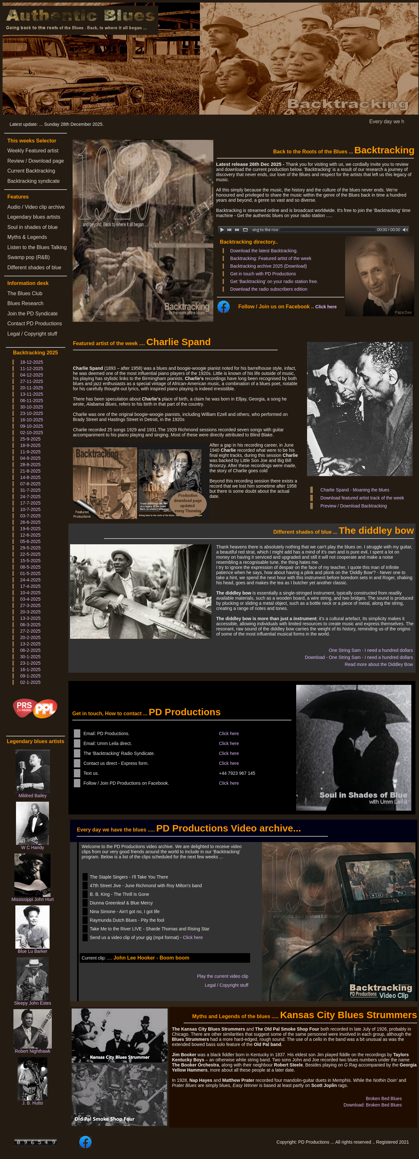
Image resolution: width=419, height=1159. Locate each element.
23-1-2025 (30, 663)
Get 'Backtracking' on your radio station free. (274, 281)
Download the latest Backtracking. (264, 250)
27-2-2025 (30, 631)
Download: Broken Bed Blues (373, 1104)
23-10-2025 (31, 413)
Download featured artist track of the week (362, 497)
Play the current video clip (222, 976)
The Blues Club (24, 293)
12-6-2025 (30, 535)
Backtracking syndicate (33, 181)
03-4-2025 (30, 599)
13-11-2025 (31, 394)
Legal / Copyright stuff (32, 333)
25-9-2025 (30, 439)
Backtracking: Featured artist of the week (271, 258)
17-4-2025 (30, 586)
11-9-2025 (30, 451)
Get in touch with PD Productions (263, 273)
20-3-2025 (30, 611)
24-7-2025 (30, 496)
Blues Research (25, 303)
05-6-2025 (30, 541)
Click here (326, 306)
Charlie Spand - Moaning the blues (355, 489)
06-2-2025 (30, 650)
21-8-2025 (30, 471)
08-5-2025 (30, 567)
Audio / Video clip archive (36, 207)
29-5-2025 (30, 547)
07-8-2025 (30, 483)
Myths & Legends (27, 237)
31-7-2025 (30, 490)
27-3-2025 (30, 605)
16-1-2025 (30, 669)
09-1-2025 (30, 675)
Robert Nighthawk (32, 1051)
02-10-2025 (31, 432)
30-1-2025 (30, 656)
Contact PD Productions (34, 323)
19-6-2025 (30, 528)
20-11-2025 (31, 387)
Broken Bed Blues (384, 1098)
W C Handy (32, 847)
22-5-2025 (30, 554)
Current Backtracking (31, 171)
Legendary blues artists (33, 217)
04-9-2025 (30, 458)
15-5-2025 (30, 560)
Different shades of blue (34, 267)
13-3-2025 (30, 618)
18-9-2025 (30, 445)
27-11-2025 (31, 381)
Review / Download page (35, 161)
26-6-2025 (30, 522)
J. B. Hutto (32, 1103)
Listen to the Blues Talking (37, 247)
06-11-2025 (31, 400)
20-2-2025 (30, 637)
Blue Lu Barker (33, 951)
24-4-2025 (30, 579)
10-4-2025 (30, 592)
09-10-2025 (31, 426)
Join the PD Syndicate (32, 313)
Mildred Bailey (33, 795)
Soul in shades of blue (32, 227)
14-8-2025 (30, 477)
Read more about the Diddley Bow (379, 664)
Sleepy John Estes (32, 1003)
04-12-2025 (31, 374)
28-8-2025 (30, 464)
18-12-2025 (31, 362)
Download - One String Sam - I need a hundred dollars (359, 657)
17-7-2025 (30, 503)
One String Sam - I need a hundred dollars (371, 650)
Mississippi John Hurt (33, 899)
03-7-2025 (30, 515)
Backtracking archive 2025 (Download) (268, 266)
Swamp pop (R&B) (28, 257)
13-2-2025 (30, 643)
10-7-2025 (30, 509)
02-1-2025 (30, 682)
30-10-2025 (31, 406)
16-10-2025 (31, 419)
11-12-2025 (31, 368)
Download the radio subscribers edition (268, 289)
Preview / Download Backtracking (353, 505)
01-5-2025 (30, 573)
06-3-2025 (30, 624)
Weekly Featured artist (33, 150)
